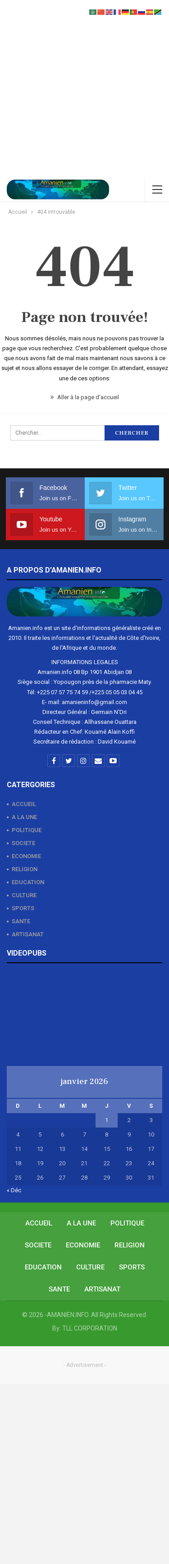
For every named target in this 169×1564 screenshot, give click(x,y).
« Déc (14, 1190)
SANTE (21, 921)
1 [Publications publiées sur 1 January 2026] (106, 1120)
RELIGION (24, 869)
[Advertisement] (84, 88)
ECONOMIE (26, 856)
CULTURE (24, 895)
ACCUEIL (24, 804)
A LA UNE (24, 817)
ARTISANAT (28, 934)
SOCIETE (23, 843)
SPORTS (23, 908)
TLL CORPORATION (89, 1328)
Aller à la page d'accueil (84, 397)
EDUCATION (28, 882)
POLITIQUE (26, 830)
